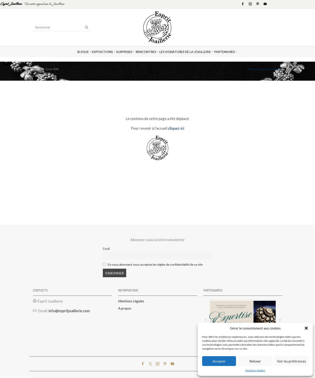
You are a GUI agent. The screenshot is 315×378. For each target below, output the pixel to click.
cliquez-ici (176, 128)
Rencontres (146, 52)
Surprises (124, 52)
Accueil (38, 69)
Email (106, 249)
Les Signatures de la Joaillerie (185, 52)
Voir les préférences (291, 361)
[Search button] (86, 27)
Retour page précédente (265, 69)
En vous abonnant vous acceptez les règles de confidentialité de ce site (157, 264)
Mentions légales (255, 370)
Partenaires (226, 52)
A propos (125, 309)
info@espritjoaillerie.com (69, 311)
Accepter (219, 361)
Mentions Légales (131, 301)
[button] (306, 328)
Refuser (255, 361)
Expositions (102, 52)
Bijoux (83, 52)
